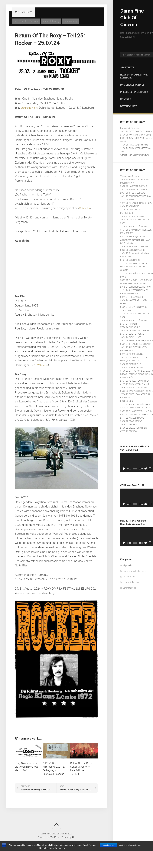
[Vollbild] (150, 467)
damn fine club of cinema (134, 570)
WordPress (55, 837)
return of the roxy (131, 581)
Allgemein (127, 564)
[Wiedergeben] (124, 467)
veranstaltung (129, 586)
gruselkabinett (129, 575)
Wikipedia (85, 208)
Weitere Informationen (130, 845)
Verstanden (108, 845)
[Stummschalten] (145, 467)
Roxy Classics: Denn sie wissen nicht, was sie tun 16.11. (26, 767)
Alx (73, 837)
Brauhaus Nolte (30, 107)
